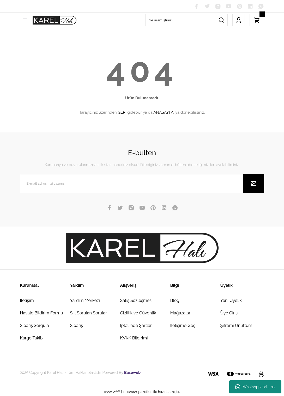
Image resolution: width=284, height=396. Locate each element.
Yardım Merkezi (85, 300)
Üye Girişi (229, 313)
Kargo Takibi (32, 338)
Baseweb (132, 372)
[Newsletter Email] (142, 183)
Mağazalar (180, 313)
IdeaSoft (112, 391)
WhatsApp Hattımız (255, 387)
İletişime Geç (183, 325)
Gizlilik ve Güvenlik (138, 313)
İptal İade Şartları (136, 325)
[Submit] (253, 183)
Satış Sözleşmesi (136, 300)
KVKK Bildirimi (134, 338)
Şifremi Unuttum (236, 325)
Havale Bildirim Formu (41, 313)
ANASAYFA (163, 112)
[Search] (186, 20)
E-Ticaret (130, 392)
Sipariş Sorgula (34, 325)
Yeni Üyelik (231, 300)
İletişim (27, 300)
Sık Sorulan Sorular (88, 313)
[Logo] (54, 20)
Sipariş (76, 325)
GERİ (122, 112)
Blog (174, 300)
